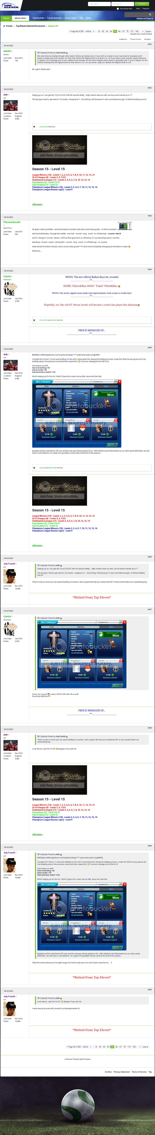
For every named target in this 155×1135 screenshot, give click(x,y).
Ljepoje (42, 468)
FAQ (81, 18)
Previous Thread (72, 1059)
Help (138, 8)
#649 (150, 846)
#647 (150, 610)
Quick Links (70, 18)
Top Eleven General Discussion (30, 26)
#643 (150, 216)
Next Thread (85, 1059)
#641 (150, 44)
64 (111, 31)
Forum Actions (54, 18)
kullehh (53, 320)
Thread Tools (135, 39)
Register (146, 8)
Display (147, 39)
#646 (150, 557)
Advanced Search (145, 18)
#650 (150, 990)
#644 (150, 269)
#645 (150, 348)
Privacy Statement (122, 1072)
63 (107, 31)
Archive (108, 1072)
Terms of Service (139, 1072)
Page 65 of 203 (77, 31)
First (88, 31)
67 (123, 31)
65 (115, 31)
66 (119, 31)
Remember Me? (126, 9)
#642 (150, 88)
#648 (150, 728)
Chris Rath (43, 320)
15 (99, 31)
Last (148, 31)
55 (103, 31)
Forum (6, 18)
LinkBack (122, 39)
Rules (88, 18)
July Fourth (43, 127)
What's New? (20, 18)
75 (127, 31)
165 (136, 31)
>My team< (37, 204)
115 (131, 31)
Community (38, 18)
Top (150, 1072)
